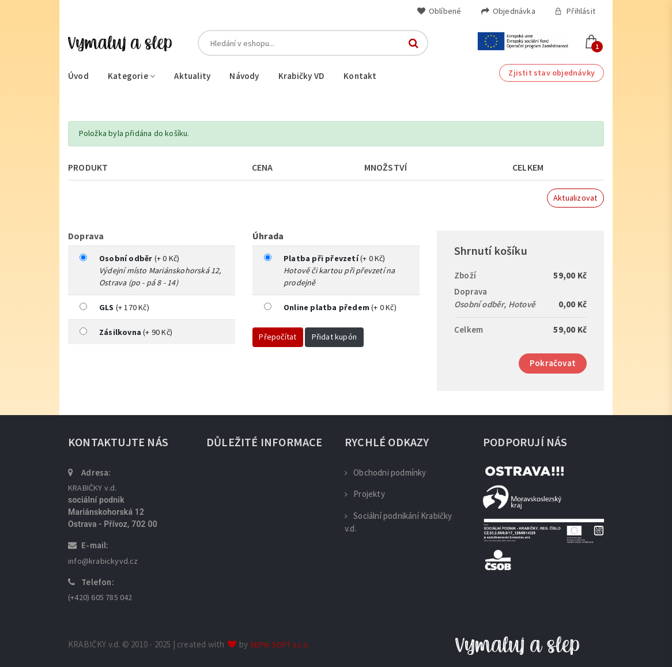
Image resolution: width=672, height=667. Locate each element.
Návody (244, 75)
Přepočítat (277, 336)
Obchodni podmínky (385, 472)
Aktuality (192, 75)
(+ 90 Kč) (135, 332)
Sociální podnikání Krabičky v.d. (398, 522)
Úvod (78, 75)
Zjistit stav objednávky (551, 72)
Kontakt (359, 75)
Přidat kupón (334, 336)
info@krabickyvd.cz (103, 561)
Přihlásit (574, 11)
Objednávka (508, 11)
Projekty (365, 493)
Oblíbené (439, 11)
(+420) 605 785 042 (100, 597)
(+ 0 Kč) (139, 258)
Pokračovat (553, 362)
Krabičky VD (301, 75)
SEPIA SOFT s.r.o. (279, 644)
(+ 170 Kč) (124, 307)
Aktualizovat (575, 198)
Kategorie (131, 75)
